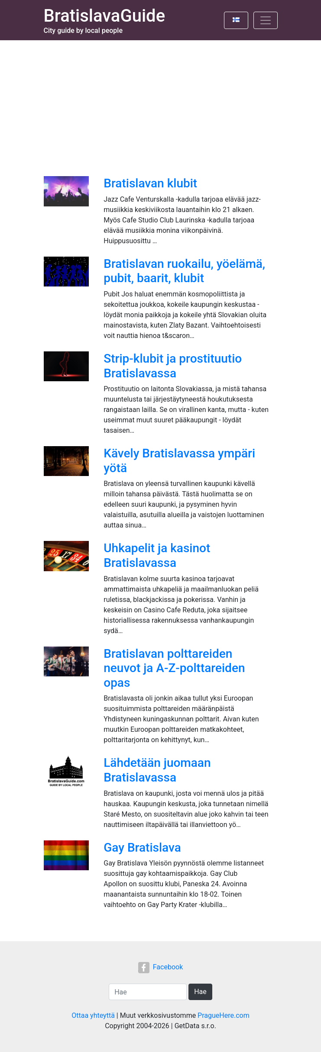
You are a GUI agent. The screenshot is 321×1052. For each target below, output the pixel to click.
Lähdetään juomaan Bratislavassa (157, 770)
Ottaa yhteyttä (93, 1015)
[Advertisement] (160, 105)
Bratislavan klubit (150, 183)
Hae (200, 992)
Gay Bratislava (142, 847)
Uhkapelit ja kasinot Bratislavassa (157, 555)
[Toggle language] (236, 20)
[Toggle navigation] (265, 20)
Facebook (160, 967)
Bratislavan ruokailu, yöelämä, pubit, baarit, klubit (184, 271)
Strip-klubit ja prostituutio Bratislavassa (173, 365)
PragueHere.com (224, 1015)
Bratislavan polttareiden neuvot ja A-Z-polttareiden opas (174, 668)
